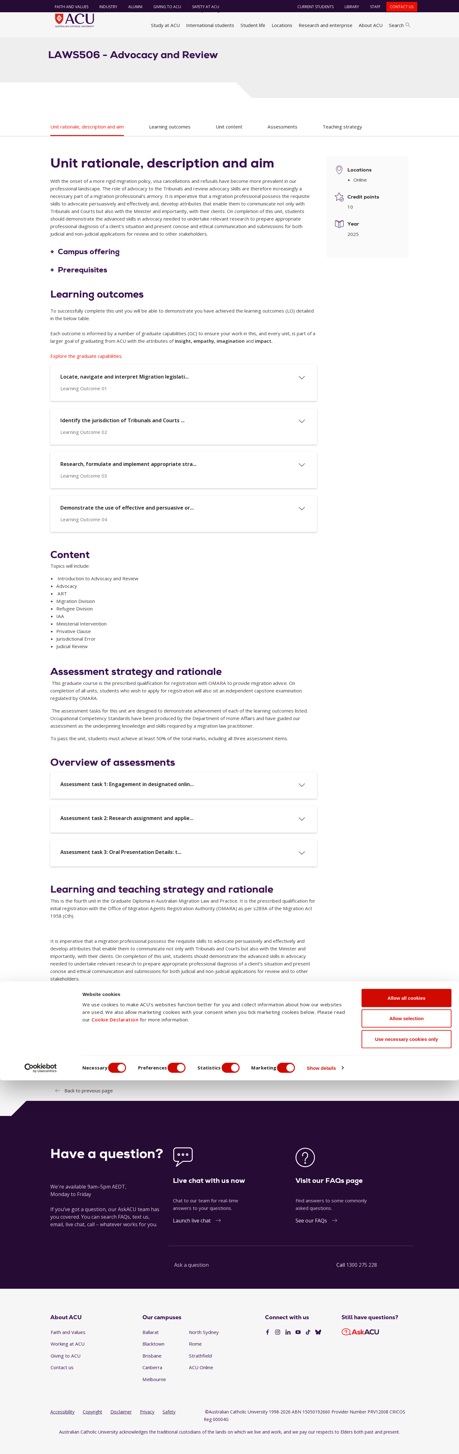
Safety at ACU (202, 6)
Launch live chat (192, 1234)
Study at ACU (165, 25)
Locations (282, 25)
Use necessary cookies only (406, 1412)
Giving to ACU (164, 6)
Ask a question (191, 1278)
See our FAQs (311, 1234)
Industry (105, 6)
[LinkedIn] (287, 1345)
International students (210, 25)
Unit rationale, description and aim (87, 140)
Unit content (229, 140)
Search (399, 25)
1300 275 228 (361, 1278)
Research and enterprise (325, 25)
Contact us (399, 6)
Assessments (282, 140)
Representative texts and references (102, 1071)
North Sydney (204, 1345)
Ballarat (150, 1345)
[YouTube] (298, 1345)
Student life (253, 25)
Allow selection (406, 1392)
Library (349, 6)
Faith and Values (68, 6)
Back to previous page (88, 1104)
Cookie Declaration (114, 1393)
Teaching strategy (342, 140)
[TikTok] (308, 1345)
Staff (372, 6)
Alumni (132, 6)
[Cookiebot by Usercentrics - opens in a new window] (40, 1441)
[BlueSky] (318, 1345)
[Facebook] (267, 1345)
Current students (313, 6)
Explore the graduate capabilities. (86, 369)
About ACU (371, 25)
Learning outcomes (170, 140)
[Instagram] (277, 1345)
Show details (337, 1441)
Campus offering (89, 265)
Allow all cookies (407, 1371)
